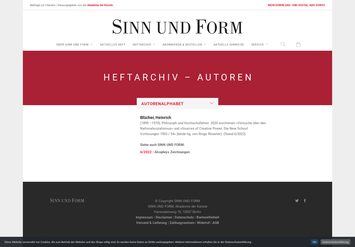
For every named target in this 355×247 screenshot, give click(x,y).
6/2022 (146, 152)
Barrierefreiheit (208, 217)
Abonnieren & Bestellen (182, 44)
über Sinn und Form (72, 44)
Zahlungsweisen (182, 222)
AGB (215, 222)
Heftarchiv (142, 44)
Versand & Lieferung (151, 222)
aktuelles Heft (112, 44)
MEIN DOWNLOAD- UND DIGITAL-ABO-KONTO (296, 5)
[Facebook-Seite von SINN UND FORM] (305, 201)
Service (257, 44)
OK (315, 242)
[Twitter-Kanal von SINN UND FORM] (297, 201)
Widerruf (203, 222)
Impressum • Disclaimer (154, 217)
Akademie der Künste (100, 5)
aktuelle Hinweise (228, 44)
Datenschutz (184, 217)
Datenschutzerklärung (335, 242)
